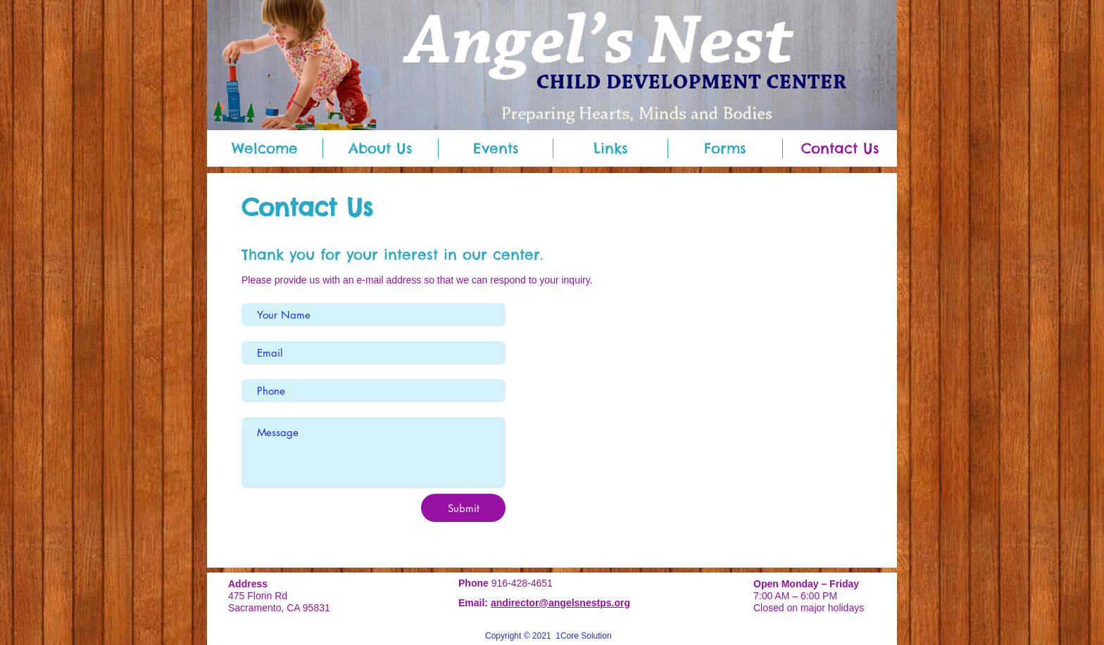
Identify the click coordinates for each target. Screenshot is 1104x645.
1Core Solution (583, 636)
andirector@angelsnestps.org (560, 602)
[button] (380, 148)
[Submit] (463, 508)
